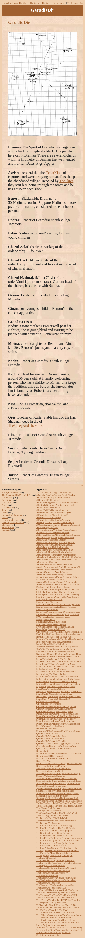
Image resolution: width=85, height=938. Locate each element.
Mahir (64, 669)
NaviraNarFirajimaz (65, 686)
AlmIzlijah (67, 550)
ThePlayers (72, 3)
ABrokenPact (64, 492)
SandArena (59, 766)
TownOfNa (70, 905)
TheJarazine (56, 838)
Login (80, 485)
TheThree (66, 181)
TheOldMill (55, 855)
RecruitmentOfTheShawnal (49, 756)
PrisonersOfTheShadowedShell (51, 731)
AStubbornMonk (44, 532)
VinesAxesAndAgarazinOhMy (67, 927)
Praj (52, 726)
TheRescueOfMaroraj (46, 868)
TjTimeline (59, 905)
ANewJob (65, 520)
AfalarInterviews (66, 537)
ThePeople (67, 855)
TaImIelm (59, 801)
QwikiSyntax (72, 743)
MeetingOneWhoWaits (65, 671)
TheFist (53, 830)
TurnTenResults (65, 917)
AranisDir (76, 567)
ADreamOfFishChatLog (48, 500)
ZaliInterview (42, 935)
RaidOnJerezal (65, 748)
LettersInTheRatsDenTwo (48, 661)
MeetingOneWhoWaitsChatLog (51, 674)
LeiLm (76, 656)
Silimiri (40, 783)
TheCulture (62, 815)
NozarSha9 (64, 699)
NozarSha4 (53, 696)
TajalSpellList (65, 803)
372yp (41, 492)
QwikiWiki (52, 748)
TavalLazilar (48, 805)
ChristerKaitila (56, 594)
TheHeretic (58, 835)
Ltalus (50, 669)
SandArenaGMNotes (46, 768)
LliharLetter (75, 666)
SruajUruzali (42, 793)
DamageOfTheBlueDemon (49, 599)
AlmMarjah (56, 554)
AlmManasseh (43, 554)
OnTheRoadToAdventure (48, 704)
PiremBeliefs (72, 714)
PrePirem (59, 726)
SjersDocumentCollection (48, 788)
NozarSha (65, 691)
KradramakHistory (45, 654)
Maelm (57, 669)
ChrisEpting (42, 594)
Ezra (67, 614)
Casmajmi (65, 589)
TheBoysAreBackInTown (48, 810)
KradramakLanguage (65, 654)
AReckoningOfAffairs (47, 527)
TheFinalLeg (65, 825)
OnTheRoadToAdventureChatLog (52, 706)
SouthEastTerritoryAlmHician (50, 791)
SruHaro (70, 791)
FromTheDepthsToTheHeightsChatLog (55, 627)
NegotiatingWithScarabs (48, 691)
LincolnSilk (57, 666)
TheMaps (23, 3)
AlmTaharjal (55, 559)
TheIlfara (68, 835)
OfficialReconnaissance (47, 701)
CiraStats (40, 597)
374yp (54, 492)
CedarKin (53, 173)
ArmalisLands (61, 572)
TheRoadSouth (43, 870)
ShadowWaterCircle (46, 776)
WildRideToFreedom (46, 932)
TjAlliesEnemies (71, 900)
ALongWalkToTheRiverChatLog (52, 510)
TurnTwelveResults (45, 922)
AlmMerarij (42, 557)
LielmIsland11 (75, 661)
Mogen (56, 684)
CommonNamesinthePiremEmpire (62, 597)
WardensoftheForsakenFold (68, 930)
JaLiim (64, 644)
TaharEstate (76, 801)
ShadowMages (73, 773)
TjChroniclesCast (44, 905)
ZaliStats (54, 935)
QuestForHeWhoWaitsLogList (51, 736)
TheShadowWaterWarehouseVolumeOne (56, 878)
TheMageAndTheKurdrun (49, 850)
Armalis (69, 569)
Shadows (60, 776)
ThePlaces (70, 860)
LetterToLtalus (43, 659)
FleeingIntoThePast (45, 619)
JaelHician (7, 500)
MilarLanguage (60, 679)
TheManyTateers (70, 850)
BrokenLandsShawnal (60, 587)
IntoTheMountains (74, 639)
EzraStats (74, 614)
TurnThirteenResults (67, 920)
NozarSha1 (76, 691)
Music (78, 684)
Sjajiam (49, 786)
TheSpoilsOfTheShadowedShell (51, 890)
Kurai (79, 654)
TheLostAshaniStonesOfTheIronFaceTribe (57, 848)
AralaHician (8, 507)
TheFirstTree (42, 830)
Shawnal (6, 525)
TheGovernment (44, 835)
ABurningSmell (44, 495)
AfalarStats (41, 540)
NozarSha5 (64, 696)
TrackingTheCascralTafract (66, 907)
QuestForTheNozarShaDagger (51, 743)
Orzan (5, 517)
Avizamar (41, 584)
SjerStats (62, 786)
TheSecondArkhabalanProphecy (52, 873)
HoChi (39, 634)
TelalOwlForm (75, 805)
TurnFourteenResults (46, 917)
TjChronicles (59, 902)
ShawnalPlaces (74, 781)
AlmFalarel (41, 547)
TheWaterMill (53, 897)
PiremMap (58, 721)
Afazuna (63, 542)
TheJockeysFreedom (72, 838)
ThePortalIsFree (73, 863)
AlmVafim (7, 502)
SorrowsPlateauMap (71, 788)
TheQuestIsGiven (56, 865)
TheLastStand (43, 845)
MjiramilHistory (44, 684)
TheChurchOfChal (68, 813)
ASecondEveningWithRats (49, 530)
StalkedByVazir (71, 793)
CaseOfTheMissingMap (47, 589)
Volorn (39, 930)
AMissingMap (65, 512)
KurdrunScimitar (64, 656)
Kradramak (50, 651)
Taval (4, 510)
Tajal (55, 803)
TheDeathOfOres (44, 818)
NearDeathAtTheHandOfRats (50, 689)
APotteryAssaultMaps (63, 522)
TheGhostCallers (44, 833)
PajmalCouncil (43, 714)
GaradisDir (41, 629)
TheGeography (64, 830)
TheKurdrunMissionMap (48, 843)
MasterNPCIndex (44, 671)
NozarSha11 (55, 694)
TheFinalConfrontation (47, 825)
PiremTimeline (43, 723)
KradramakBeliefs (65, 651)
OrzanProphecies (10, 520)
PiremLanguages (44, 721)
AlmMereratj (54, 557)
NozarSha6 (75, 696)
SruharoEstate (56, 793)
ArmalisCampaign (45, 572)
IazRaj (47, 634)
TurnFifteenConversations (49, 915)
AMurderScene (43, 515)
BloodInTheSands (72, 584)
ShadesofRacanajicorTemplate (51, 773)
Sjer (55, 786)
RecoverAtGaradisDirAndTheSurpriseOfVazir (58, 753)
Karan (49, 649)
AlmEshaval (67, 545)
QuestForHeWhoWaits (47, 733)
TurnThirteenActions (46, 920)
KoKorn (40, 651)
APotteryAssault (44, 522)
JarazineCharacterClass (47, 646)
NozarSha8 (53, 699)
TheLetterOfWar (58, 845)
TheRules (46, 3)
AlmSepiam (76, 557)
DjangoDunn (42, 607)
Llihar (5, 512)
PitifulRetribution (71, 723)
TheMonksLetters (64, 853)
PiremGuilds (56, 719)
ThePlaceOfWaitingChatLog (50, 860)
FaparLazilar (48, 617)
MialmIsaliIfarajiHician (47, 676)
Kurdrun (51, 656)
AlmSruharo (42, 559)
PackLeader (61, 711)
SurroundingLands (45, 801)
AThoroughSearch (45, 535)
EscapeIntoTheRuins (54, 614)
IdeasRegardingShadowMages (65, 634)
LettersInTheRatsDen (61, 659)
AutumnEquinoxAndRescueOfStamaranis (56, 582)
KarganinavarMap (61, 649)
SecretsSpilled (64, 768)
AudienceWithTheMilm (52, 579)
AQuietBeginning (44, 525)
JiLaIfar (63, 646)
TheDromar (42, 823)
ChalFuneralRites (49, 592)
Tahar (67, 801)
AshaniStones (43, 577)
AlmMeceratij (69, 554)
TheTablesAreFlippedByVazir (50, 892)
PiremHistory (69, 719)
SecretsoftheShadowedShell (49, 771)
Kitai (73, 649)
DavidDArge (67, 604)
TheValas (40, 897)
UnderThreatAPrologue (67, 922)
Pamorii (6, 530)
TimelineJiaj (54, 900)
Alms (4, 505)
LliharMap (41, 669)
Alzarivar (53, 562)
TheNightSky (42, 855)
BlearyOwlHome (10, 3)
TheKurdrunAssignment (48, 840)
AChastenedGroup (45, 497)
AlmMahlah (66, 552)
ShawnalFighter (43, 781)
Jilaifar (75, 646)
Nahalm (51, 686)
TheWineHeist (67, 897)
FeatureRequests (62, 617)
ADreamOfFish (62, 497)
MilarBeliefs (72, 676)
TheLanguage (67, 843)
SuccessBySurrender (58, 796)
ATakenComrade (61, 532)
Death (77, 604)
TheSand (65, 870)
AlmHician (7, 497)
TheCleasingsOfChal (46, 815)
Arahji (55, 567)
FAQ (38, 617)
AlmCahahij (55, 545)
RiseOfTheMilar (44, 761)
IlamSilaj (40, 636)
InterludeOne (66, 636)
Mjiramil (72, 681)
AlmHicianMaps (44, 550)
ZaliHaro (66, 932)
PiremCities (57, 716)
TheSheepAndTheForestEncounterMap (55, 885)
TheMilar (50, 853)
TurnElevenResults (65, 912)
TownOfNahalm (44, 907)
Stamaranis (41, 796)
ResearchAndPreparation (48, 758)
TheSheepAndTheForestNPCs (16, 495)
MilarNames (74, 679)
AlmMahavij (53, 552)
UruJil (39, 925)
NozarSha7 (41, 699)
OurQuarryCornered (63, 709)
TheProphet (42, 865)
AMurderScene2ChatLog (48, 517)
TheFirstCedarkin (66, 828)
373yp (48, 492)
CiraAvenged (74, 594)
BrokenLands (42, 587)
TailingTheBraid (44, 803)
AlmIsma (57, 550)
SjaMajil (40, 786)
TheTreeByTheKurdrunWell (63, 895)
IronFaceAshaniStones (62, 641)
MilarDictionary (44, 679)
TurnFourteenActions (72, 915)
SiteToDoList (73, 783)
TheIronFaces (43, 838)
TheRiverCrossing (67, 868)
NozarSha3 (41, 696)
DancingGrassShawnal (13, 522)
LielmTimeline (43, 666)
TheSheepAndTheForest (26, 425)
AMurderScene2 (60, 515)
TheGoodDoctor (61, 833)
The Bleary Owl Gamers (48, 808)
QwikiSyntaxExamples (47, 746)
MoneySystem (67, 684)
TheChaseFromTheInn (47, 813)
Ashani (68, 574)
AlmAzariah (42, 545)
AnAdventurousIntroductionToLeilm (54, 564)
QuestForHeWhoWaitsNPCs (50, 738)
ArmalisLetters (43, 574)
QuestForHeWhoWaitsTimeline (51, 741)
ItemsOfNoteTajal (45, 644)
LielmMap (69, 664)
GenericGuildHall (56, 629)
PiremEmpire (59, 3)
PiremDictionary (71, 716)
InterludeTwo (57, 639)
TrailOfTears (8, 527)
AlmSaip (65, 557)
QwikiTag (41, 748)
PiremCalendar (43, 716)
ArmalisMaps (57, 574)
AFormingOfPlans (69, 502)
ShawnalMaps (59, 781)
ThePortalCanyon (56, 863)
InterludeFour (52, 636)
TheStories (35, 3)
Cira (66, 594)
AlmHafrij (53, 547)
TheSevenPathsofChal (47, 875)
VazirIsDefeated (44, 927)
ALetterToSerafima (45, 505)
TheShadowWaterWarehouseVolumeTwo (56, 880)
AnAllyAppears (43, 567)
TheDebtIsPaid (60, 818)
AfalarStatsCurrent (57, 540)
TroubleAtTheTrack (58, 910)
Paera (70, 711)
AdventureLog (43, 537)
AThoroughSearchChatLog (67, 535)
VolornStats (49, 930)
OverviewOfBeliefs (45, 711)
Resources (66, 758)
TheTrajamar (42, 895)
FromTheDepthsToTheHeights (51, 624)
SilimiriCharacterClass (55, 783)
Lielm (65, 661)
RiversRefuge (75, 763)
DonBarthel (55, 607)
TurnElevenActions (45, 912)
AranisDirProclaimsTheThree (50, 569)
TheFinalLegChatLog (46, 828)
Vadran (46, 925)
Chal (38, 592)
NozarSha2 (66, 694)
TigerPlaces (42, 900)
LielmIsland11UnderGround (50, 664)
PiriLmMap (57, 723)
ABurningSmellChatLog (64, 495)
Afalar (54, 537)
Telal (65, 805)
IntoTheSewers (43, 641)
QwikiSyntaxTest (67, 746)
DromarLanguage (71, 612)
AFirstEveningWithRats (48, 502)
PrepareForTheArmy (12, 515)
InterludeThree (43, 639)
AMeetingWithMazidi (47, 512)
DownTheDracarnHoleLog (49, 612)
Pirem (62, 714)
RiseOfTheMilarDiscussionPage (52, 763)
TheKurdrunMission (70, 840)
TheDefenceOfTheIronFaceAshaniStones (56, 820)
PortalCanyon (43, 726)
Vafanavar (55, 925)
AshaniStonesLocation (61, 577)
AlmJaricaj (41, 552)
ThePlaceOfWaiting (45, 858)
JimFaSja (40, 649)
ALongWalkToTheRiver (48, 507)
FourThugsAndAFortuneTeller (51, 622)
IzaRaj (57, 644)
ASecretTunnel (70, 530)
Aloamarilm (42, 562)
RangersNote (42, 751)
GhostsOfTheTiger (45, 632)
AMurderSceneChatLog (47, 520)
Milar (62, 676)
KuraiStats (41, 656)
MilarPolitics (42, 681)
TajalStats (77, 803)
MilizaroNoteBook (59, 681)
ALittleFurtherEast (65, 505)
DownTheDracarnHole (47, 609)
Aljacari (71, 542)
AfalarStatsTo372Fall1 (47, 542)
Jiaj (81, 3)
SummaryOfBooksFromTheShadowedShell (57, 798)
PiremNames (70, 721)
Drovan (40, 614)
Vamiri (64, 925)
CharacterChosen (67, 592)
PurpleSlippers (74, 731)
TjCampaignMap (44, 902)
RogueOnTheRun (44, 766)
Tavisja (58, 805)
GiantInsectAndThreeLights (68, 632)
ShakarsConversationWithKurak (52, 778)
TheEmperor (54, 823)
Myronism (41, 686)
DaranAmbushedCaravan (48, 604)
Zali (59, 932)
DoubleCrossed (68, 607)
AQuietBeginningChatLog (67, 525)
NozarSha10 (42, 694)
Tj (62, 900)
